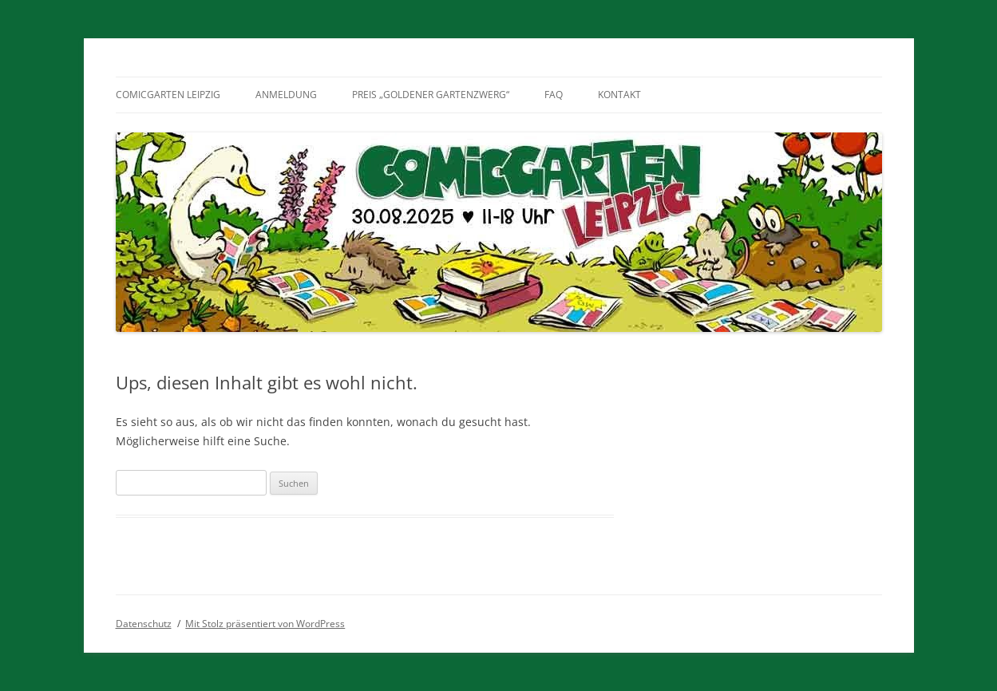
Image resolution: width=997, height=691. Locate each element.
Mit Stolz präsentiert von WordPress (265, 623)
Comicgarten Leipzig (168, 94)
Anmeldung (286, 94)
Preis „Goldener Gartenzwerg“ (430, 94)
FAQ (553, 94)
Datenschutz (144, 623)
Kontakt (619, 94)
